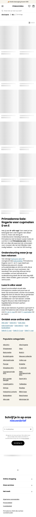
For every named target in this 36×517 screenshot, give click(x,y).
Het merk (18, 491)
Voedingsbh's (8, 384)
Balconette (7, 352)
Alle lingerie (5, 14)
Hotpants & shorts (10, 392)
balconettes (18, 261)
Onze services (18, 485)
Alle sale (5, 323)
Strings (5, 388)
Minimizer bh (24, 399)
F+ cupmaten (26, 312)
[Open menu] (2, 6)
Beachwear (23, 395)
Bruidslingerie (8, 356)
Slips (21, 349)
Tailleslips (23, 384)
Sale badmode (7, 326)
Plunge (5, 364)
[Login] (29, 6)
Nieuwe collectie (25, 356)
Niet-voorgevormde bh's (25, 373)
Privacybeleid (25, 438)
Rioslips (22, 388)
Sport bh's (23, 379)
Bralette (22, 364)
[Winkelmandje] (33, 6)
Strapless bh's (8, 368)
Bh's (13, 14)
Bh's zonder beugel (7, 379)
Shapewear (7, 349)
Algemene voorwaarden (11, 499)
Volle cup (22, 360)
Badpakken (7, 395)
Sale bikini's (19, 326)
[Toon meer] (30, 438)
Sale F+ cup (29, 330)
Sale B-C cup (7, 330)
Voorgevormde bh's (9, 372)
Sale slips (21, 323)
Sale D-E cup (18, 330)
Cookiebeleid (7, 506)
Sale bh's (13, 323)
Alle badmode (8, 360)
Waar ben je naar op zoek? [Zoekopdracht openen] (12, 11)
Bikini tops (23, 392)
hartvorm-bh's (16, 259)
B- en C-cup (10, 312)
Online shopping (18, 479)
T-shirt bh (23, 368)
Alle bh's (6, 345)
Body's (21, 352)
